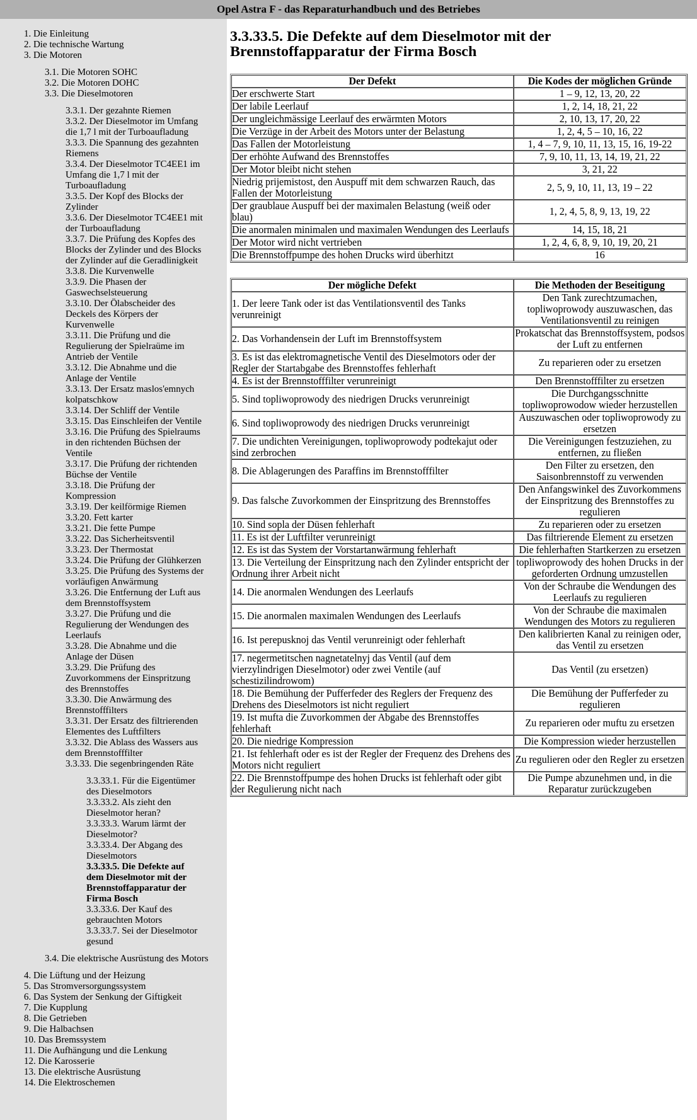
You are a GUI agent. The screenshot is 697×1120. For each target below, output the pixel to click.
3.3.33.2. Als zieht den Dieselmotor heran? (128, 807)
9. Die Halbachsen (58, 1029)
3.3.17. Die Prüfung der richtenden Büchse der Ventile (131, 469)
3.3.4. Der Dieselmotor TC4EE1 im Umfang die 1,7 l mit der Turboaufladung (133, 174)
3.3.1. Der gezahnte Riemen (118, 110)
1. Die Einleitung (56, 33)
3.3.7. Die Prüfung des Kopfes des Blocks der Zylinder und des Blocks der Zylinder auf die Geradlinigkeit (133, 249)
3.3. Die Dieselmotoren (89, 93)
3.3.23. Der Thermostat (109, 549)
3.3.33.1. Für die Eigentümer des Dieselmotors (140, 785)
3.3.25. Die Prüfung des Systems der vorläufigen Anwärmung (135, 576)
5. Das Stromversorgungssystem (85, 986)
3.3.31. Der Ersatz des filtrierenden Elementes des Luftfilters (132, 726)
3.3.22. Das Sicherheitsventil (120, 539)
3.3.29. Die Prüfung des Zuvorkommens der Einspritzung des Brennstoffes (128, 678)
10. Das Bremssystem (65, 1039)
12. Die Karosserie (59, 1061)
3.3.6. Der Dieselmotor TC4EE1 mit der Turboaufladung (134, 222)
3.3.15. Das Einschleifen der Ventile (134, 421)
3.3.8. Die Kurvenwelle (110, 271)
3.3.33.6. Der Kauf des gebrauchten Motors (129, 914)
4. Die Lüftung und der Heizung (84, 975)
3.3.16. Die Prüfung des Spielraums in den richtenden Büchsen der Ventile (133, 442)
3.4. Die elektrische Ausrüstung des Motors (127, 958)
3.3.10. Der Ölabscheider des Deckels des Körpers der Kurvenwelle (120, 313)
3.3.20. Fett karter (99, 517)
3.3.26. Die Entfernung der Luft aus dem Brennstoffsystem (133, 597)
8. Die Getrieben (55, 1018)
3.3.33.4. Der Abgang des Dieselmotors (134, 850)
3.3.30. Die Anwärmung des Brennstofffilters (118, 704)
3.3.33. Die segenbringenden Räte (129, 763)
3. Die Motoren (53, 55)
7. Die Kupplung (55, 1007)
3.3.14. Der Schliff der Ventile (123, 410)
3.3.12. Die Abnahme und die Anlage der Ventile (121, 372)
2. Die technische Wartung (74, 44)
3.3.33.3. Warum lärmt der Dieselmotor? (136, 828)
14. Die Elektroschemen (69, 1082)
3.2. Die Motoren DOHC (92, 82)
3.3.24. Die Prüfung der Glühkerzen (133, 560)
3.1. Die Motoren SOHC (91, 72)
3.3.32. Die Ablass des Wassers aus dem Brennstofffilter (132, 747)
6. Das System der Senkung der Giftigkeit (102, 996)
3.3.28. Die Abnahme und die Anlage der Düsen (121, 651)
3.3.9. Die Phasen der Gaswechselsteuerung (106, 287)
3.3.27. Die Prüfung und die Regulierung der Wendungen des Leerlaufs (127, 624)
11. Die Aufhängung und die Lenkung (95, 1050)
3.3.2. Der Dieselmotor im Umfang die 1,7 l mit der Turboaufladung (132, 126)
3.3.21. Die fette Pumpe (110, 528)
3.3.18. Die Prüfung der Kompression (110, 490)
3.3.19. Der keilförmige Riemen (126, 506)
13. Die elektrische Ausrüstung (82, 1071)
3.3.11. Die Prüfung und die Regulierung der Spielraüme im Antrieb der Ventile (125, 346)
